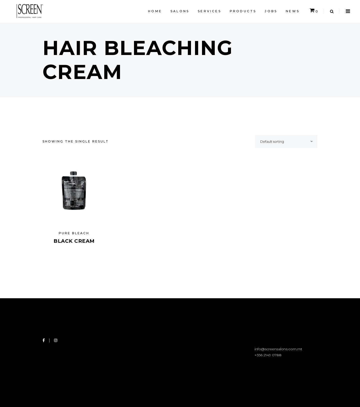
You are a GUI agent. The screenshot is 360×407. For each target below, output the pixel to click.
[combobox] (286, 141)
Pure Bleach (74, 233)
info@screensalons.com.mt (278, 349)
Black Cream (74, 241)
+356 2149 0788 (268, 355)
